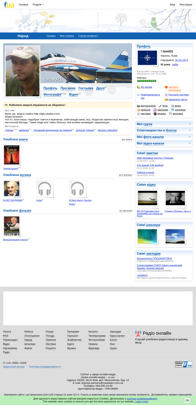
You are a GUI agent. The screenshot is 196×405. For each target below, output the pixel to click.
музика (160, 113)
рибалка (24, 130)
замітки (152, 153)
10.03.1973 (181, 60)
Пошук (50, 331)
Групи (113, 348)
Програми (73, 331)
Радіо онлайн (157, 333)
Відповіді (94, 348)
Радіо (6, 352)
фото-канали (153, 137)
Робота (28, 331)
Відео (73, 94)
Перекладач (10, 339)
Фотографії (52, 94)
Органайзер (10, 348)
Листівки (51, 344)
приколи (143, 109)
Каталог (93, 331)
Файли (28, 348)
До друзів (144, 87)
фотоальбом (146, 105)
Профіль (144, 46)
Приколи (51, 339)
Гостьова (85, 88)
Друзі (100, 88)
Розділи (37, 4)
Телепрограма (97, 335)
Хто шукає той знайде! (150, 165)
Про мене (68, 88)
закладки (161, 109)
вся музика (125, 174)
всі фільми (125, 210)
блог (163, 105)
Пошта (7, 331)
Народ (28, 339)
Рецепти (51, 348)
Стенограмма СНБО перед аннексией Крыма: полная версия (159, 267)
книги (23, 139)
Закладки (115, 331)
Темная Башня (10, 168)
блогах (171, 130)
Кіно (112, 344)
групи (147, 124)
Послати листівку (177, 94)
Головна (23, 4)
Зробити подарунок (173, 89)
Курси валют (117, 335)
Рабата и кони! (145, 172)
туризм (9, 130)
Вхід (172, 4)
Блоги (113, 339)
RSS (5, 335)
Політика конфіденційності (45, 366)
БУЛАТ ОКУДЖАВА (12, 200)
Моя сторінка (67, 36)
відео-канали (153, 143)
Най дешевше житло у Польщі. (155, 157)
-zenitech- (142, 275)
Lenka (39, 200)
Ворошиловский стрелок (15, 239)
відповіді (176, 113)
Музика (71, 348)
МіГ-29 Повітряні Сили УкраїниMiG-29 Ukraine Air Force (150, 213)
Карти (70, 344)
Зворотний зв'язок (13, 366)
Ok (187, 400)
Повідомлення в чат (148, 96)
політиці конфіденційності (142, 398)
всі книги (127, 139)
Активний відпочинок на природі (53, 130)
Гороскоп (72, 335)
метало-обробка (107, 130)
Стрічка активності (88, 36)
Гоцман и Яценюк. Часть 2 (178, 211)
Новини (93, 344)
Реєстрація (186, 4)
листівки (144, 113)
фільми (25, 210)
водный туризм (85, 130)
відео (176, 105)
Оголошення (31, 335)
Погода (50, 335)
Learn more (141, 401)
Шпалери (29, 344)
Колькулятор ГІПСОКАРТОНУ (154, 258)
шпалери (178, 109)
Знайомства (74, 339)
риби (175, 64)
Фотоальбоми (97, 339)
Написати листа (176, 99)
